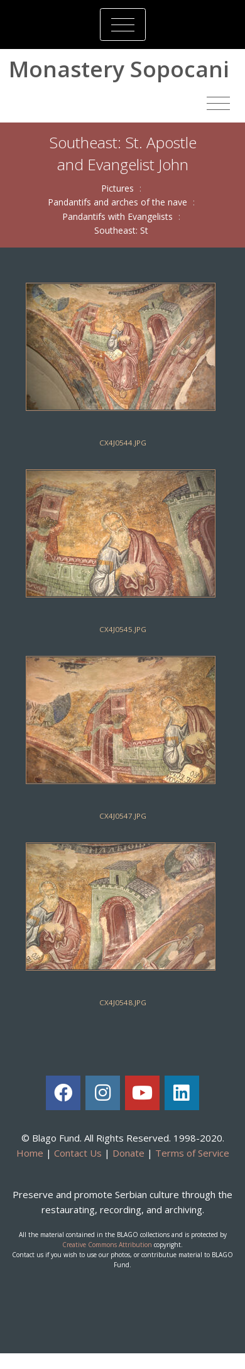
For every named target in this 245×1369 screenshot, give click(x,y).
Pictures (117, 188)
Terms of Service (192, 1153)
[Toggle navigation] (123, 24)
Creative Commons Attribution (107, 1244)
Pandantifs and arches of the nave (117, 202)
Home (29, 1153)
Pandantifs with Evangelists (117, 216)
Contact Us (78, 1153)
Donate (128, 1153)
